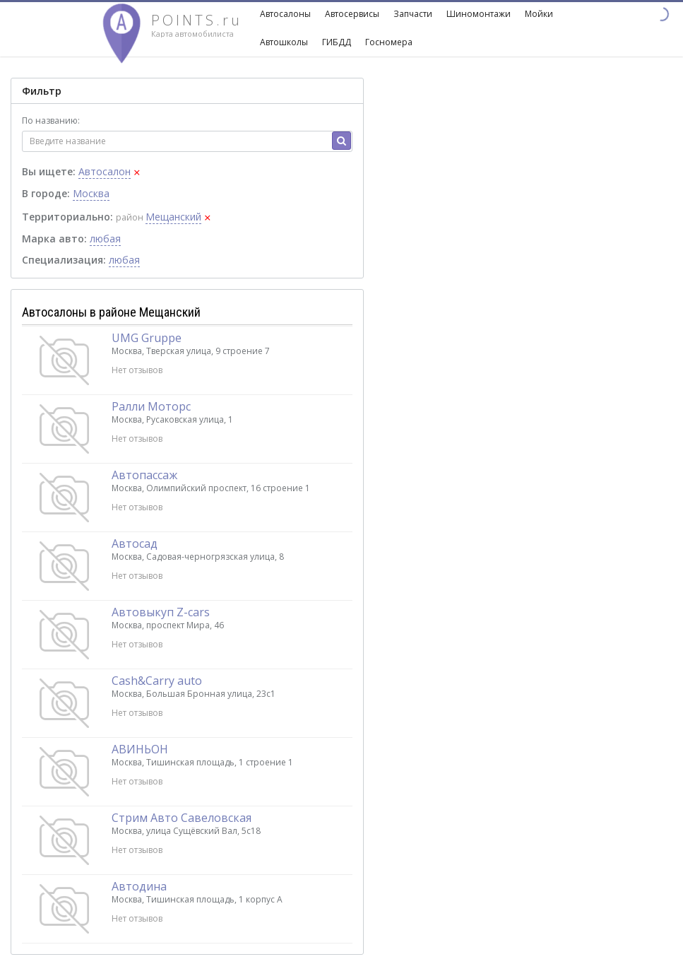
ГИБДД (336, 42)
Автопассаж (144, 475)
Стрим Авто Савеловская (181, 817)
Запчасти (412, 14)
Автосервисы (352, 14)
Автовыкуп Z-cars (161, 612)
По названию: (51, 120)
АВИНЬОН (140, 749)
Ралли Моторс (151, 406)
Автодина (139, 886)
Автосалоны (285, 14)
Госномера (388, 42)
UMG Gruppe (147, 338)
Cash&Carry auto (157, 680)
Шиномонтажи (478, 14)
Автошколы (284, 42)
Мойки (539, 14)
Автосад (135, 543)
